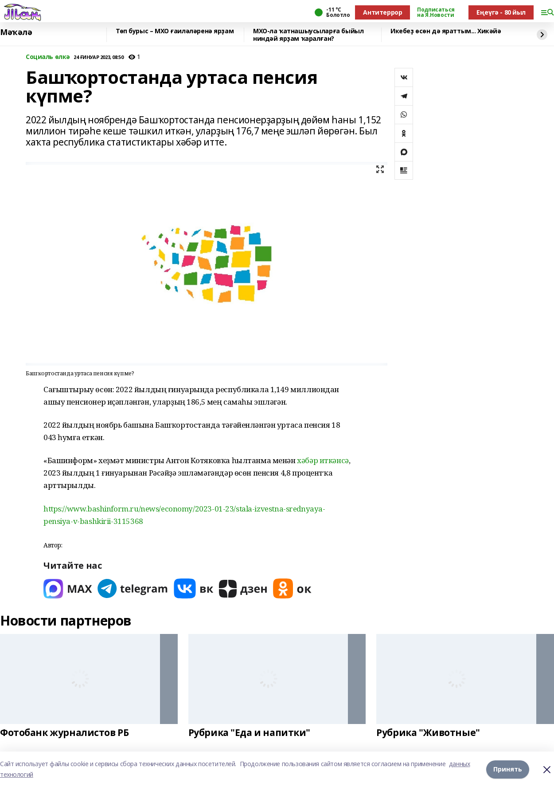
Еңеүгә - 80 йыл (501, 12)
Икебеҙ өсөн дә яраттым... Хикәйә (445, 31)
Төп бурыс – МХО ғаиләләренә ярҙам (175, 31)
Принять (507, 769)
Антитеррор (382, 12)
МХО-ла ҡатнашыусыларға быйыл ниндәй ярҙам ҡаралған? (308, 35)
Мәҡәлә (16, 32)
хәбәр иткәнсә (323, 460)
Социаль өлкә (48, 57)
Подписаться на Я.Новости (435, 12)
